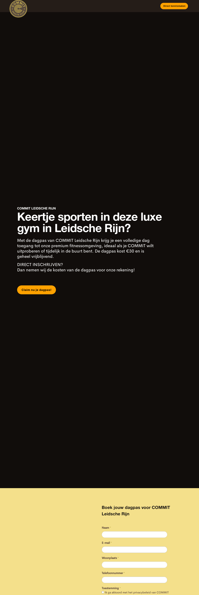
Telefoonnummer (113, 573)
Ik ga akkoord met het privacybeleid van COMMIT (137, 592)
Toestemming (111, 588)
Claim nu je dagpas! (36, 290)
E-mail (107, 543)
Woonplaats (110, 558)
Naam (106, 528)
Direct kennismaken (174, 6)
